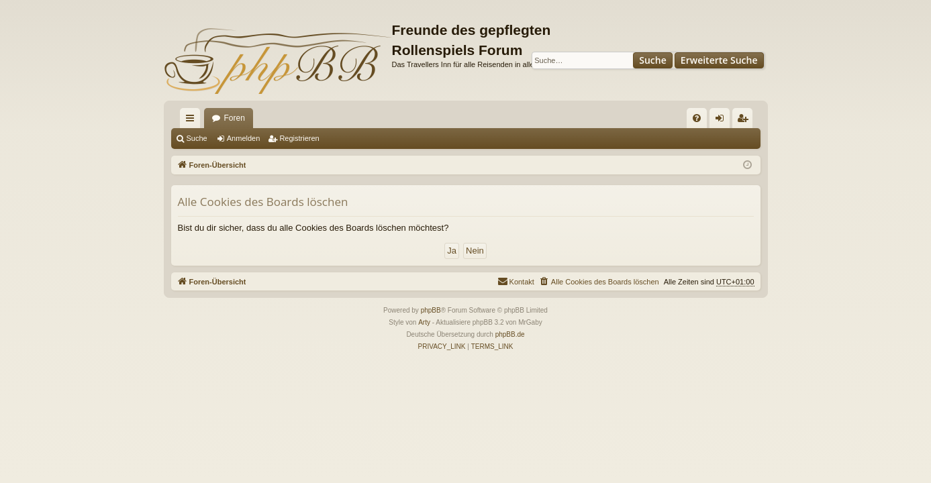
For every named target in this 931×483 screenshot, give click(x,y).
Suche (653, 60)
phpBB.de (510, 334)
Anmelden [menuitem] (722, 120)
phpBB (431, 310)
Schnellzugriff (192, 120)
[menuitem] (697, 118)
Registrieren (299, 138)
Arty (424, 322)
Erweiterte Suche (719, 60)
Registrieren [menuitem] (745, 120)
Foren (234, 118)
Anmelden (243, 138)
